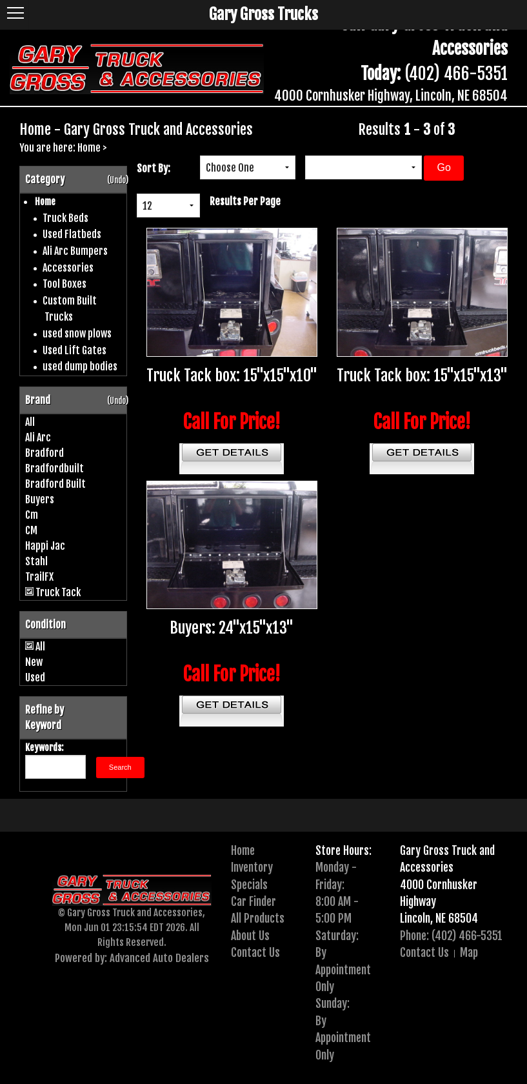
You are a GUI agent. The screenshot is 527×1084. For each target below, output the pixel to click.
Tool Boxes (64, 283)
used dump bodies (80, 366)
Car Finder (253, 901)
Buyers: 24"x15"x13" (231, 627)
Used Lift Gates (74, 350)
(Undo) (117, 180)
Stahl (36, 561)
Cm (31, 514)
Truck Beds (65, 218)
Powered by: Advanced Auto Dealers (132, 958)
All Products (257, 918)
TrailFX (39, 576)
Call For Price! (232, 422)
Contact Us (255, 952)
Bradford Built (55, 483)
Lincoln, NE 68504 (439, 918)
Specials (249, 885)
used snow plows (77, 333)
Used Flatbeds (72, 234)
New (34, 662)
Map (469, 952)
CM (31, 530)
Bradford (44, 453)
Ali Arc (38, 437)
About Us (250, 935)
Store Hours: (343, 850)
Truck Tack (58, 592)
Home (89, 147)
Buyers (39, 499)
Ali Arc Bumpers (75, 251)
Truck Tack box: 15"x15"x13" (422, 375)
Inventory (252, 867)
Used (35, 677)
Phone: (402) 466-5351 (451, 935)
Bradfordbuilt (54, 468)
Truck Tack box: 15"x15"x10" (231, 375)
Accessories (68, 267)
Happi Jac (45, 545)
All (30, 422)
